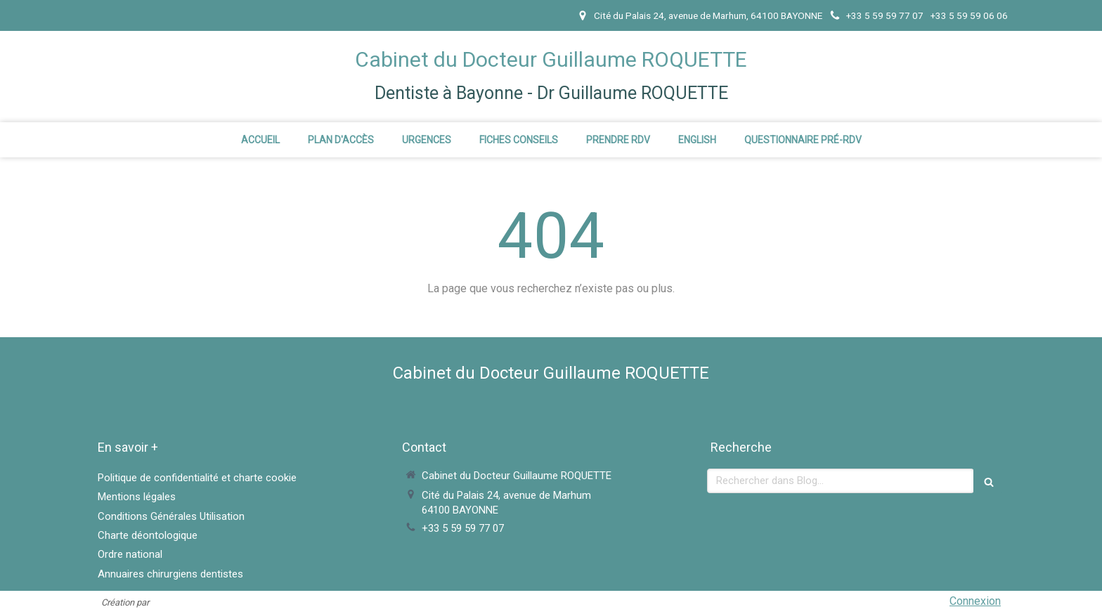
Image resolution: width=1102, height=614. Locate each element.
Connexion (975, 601)
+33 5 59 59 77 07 (463, 528)
